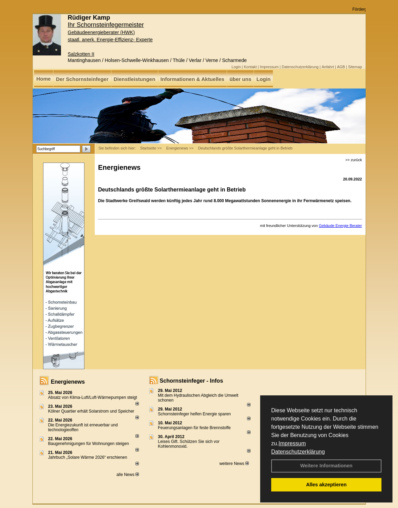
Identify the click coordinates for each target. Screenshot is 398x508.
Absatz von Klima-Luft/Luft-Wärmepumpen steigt (92, 397)
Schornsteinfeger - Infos (191, 381)
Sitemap (355, 67)
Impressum (292, 443)
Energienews (68, 382)
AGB (341, 67)
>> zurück (353, 160)
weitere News (234, 463)
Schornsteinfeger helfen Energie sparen (194, 414)
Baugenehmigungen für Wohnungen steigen (88, 443)
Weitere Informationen (326, 465)
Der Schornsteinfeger (82, 79)
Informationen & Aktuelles (192, 79)
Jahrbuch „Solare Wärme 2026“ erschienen (87, 457)
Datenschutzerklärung (298, 452)
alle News (127, 474)
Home (44, 79)
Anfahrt (328, 67)
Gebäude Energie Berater (340, 226)
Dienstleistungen (134, 79)
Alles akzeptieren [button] (326, 484)
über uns (240, 79)
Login (236, 67)
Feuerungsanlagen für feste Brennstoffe (194, 427)
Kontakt (250, 67)
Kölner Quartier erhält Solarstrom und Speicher (91, 411)
